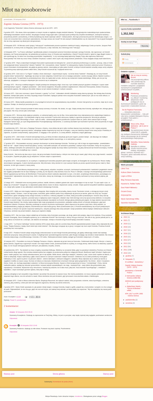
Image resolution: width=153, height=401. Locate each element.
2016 (126, 233)
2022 (126, 217)
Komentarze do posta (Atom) (63, 382)
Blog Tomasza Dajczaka (130, 180)
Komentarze (127, 63)
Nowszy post (9, 374)
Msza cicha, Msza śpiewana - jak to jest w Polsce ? (139, 126)
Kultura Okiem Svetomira (130, 172)
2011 (126, 250)
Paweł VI (13, 300)
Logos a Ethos (126, 176)
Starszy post (108, 374)
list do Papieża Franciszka (132, 110)
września (129, 303)
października (130, 300)
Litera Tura (125, 168)
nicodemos (78, 396)
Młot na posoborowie (26, 9)
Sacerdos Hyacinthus (129, 203)
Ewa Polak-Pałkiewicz (129, 187)
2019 (126, 224)
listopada (129, 259)
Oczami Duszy (126, 191)
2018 (126, 227)
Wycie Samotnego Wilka (130, 199)
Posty (125, 59)
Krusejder (13, 325)
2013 (126, 243)
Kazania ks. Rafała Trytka (130, 184)
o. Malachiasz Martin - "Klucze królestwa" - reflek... (133, 288)
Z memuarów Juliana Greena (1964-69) (133, 277)
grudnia (129, 256)
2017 (126, 230)
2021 (126, 220)
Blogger (104, 396)
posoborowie (21, 300)
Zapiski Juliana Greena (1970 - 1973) (133, 266)
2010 (126, 253)
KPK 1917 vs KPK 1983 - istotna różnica (134, 295)
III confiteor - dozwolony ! (134, 262)
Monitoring (135, 93)
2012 (126, 246)
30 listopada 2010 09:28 (24, 312)
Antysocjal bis (126, 195)
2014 (126, 240)
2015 (126, 237)
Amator (12, 312)
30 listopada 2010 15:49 (28, 325)
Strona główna (59, 374)
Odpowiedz (13, 318)
